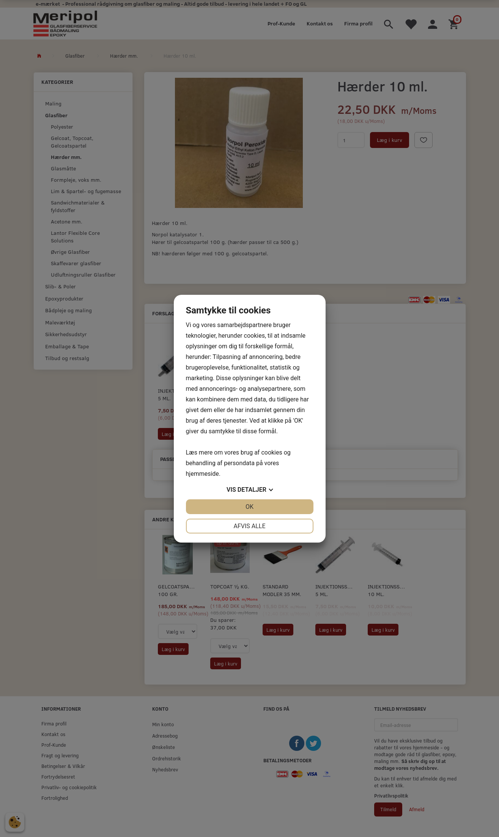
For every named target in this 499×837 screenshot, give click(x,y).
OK (249, 506)
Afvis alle (249, 526)
